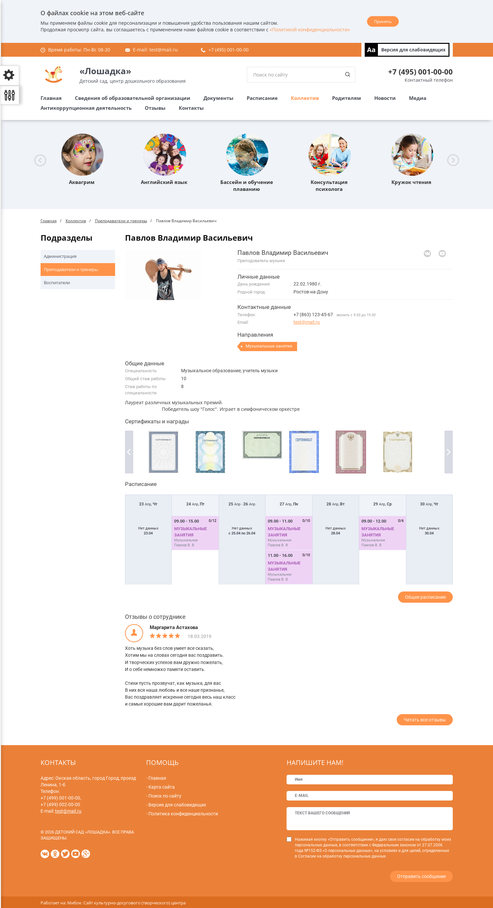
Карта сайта (161, 787)
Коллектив (305, 98)
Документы (218, 98)
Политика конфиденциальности (183, 813)
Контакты (191, 108)
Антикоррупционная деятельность (86, 108)
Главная (51, 98)
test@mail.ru (163, 49)
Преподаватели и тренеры (121, 221)
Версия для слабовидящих (413, 49)
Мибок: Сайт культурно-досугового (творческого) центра (126, 901)
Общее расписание (425, 597)
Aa (371, 49)
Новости (385, 98)
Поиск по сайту (164, 796)
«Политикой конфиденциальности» (310, 29)
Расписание (262, 98)
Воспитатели (57, 283)
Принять (383, 21)
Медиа (417, 98)
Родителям (346, 98)
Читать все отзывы (425, 719)
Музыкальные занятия (269, 346)
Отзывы (155, 108)
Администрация (60, 256)
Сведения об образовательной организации (132, 98)
